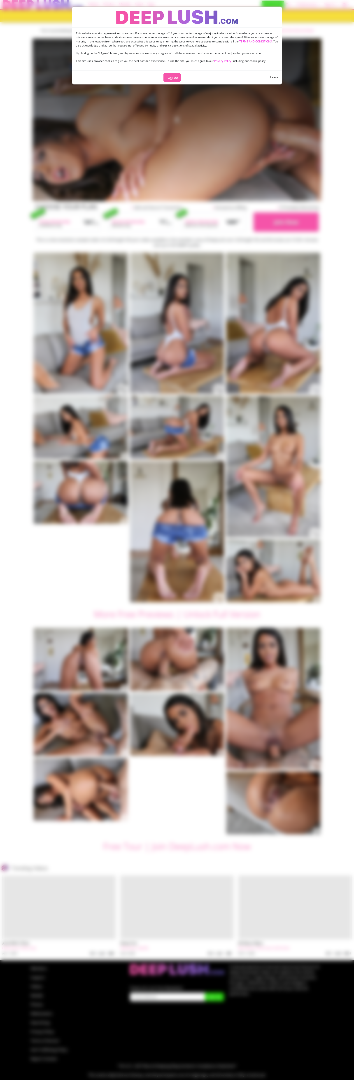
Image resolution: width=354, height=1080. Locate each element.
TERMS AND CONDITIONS (255, 41)
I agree (172, 77)
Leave (274, 77)
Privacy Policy (222, 61)
